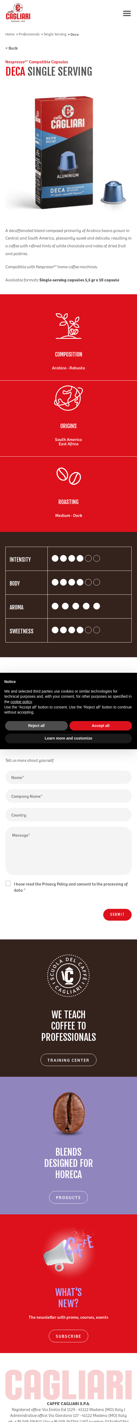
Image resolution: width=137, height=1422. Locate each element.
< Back (11, 48)
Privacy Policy (55, 884)
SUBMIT (117, 914)
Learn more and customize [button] (68, 738)
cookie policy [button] (21, 702)
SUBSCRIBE (68, 1336)
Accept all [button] (100, 725)
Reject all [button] (36, 725)
